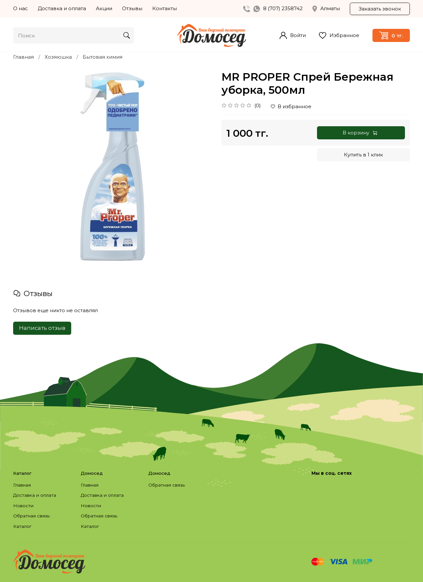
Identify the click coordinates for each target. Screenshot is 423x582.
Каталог (22, 526)
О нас (20, 8)
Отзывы (132, 8)
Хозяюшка (58, 57)
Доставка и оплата (62, 8)
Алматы (326, 8)
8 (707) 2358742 (283, 8)
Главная (23, 57)
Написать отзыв (42, 328)
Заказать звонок (380, 9)
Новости (23, 505)
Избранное (339, 35)
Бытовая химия (102, 57)
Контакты (164, 8)
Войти (293, 35)
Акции (104, 8)
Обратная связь (31, 515)
